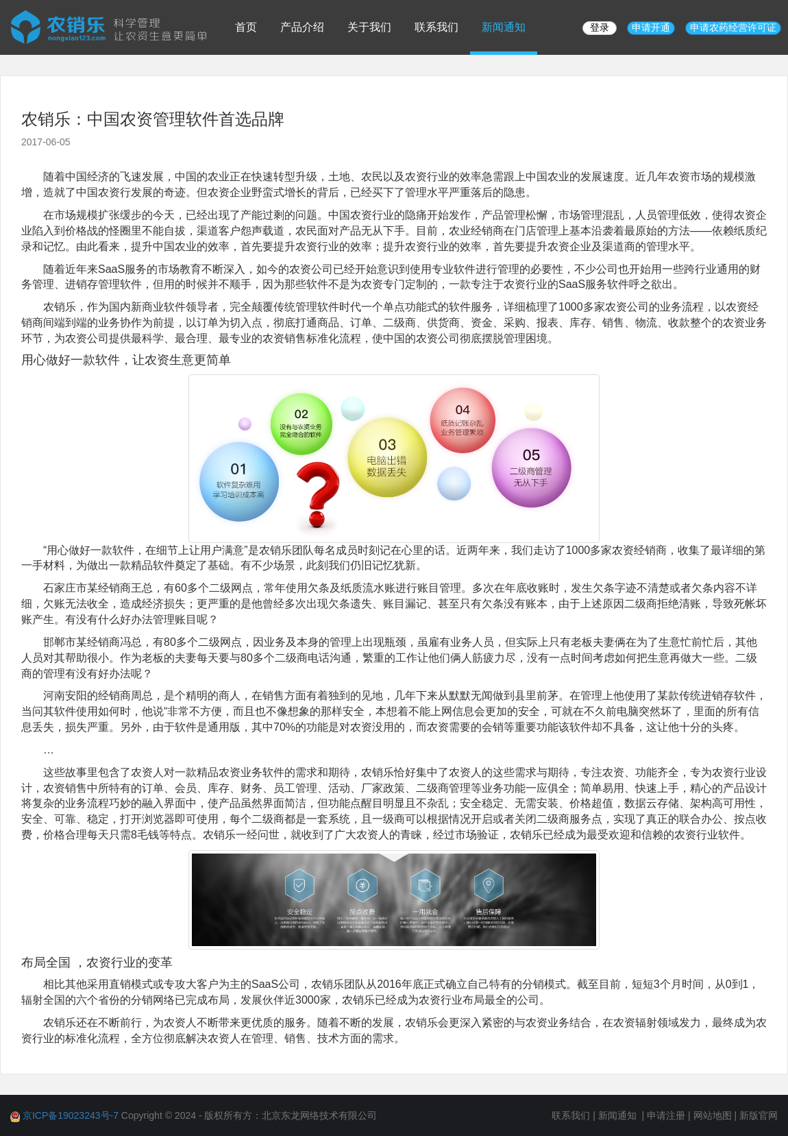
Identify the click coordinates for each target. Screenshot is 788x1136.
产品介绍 (302, 27)
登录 (599, 27)
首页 (246, 27)
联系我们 (436, 27)
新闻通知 (504, 27)
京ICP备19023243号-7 (71, 1115)
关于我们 (369, 27)
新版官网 (758, 1115)
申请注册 (666, 1115)
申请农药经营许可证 (733, 27)
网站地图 (712, 1115)
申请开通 (651, 27)
